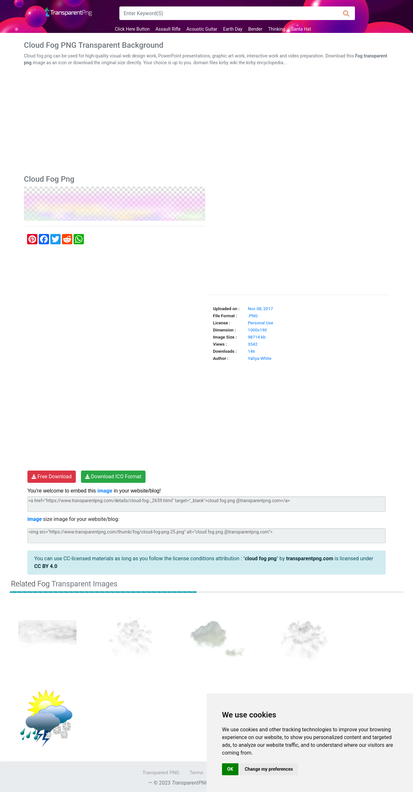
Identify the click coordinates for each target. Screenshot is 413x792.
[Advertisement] (206, 121)
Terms (196, 773)
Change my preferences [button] (269, 769)
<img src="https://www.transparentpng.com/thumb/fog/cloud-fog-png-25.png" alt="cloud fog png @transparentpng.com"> (206, 535)
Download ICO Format (113, 476)
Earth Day (232, 29)
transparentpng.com (309, 558)
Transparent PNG (160, 773)
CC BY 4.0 (45, 566)
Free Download (52, 476)
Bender (255, 29)
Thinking (276, 29)
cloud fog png (261, 558)
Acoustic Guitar (201, 29)
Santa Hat (301, 29)
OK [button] (230, 769)
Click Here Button (132, 29)
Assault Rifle (168, 29)
